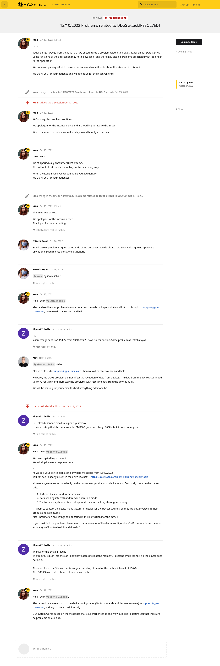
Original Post (183, 51)
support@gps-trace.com (67, 371)
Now (179, 109)
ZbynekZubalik (45, 364)
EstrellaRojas (57, 300)
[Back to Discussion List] (4, 4)
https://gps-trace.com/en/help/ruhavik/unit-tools (119, 476)
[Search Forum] (157, 4)
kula (39, 276)
